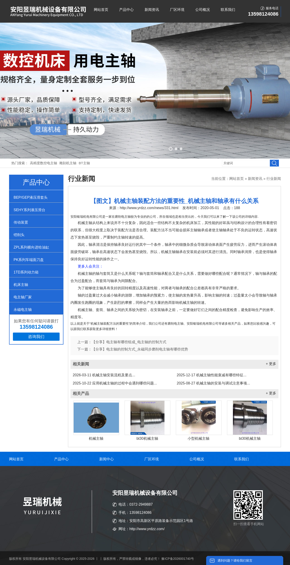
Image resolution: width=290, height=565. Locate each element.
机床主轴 (21, 285)
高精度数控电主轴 (43, 163)
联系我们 (228, 10)
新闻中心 (106, 459)
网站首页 (101, 10)
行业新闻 (273, 179)
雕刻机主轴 (67, 163)
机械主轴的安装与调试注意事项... (213, 383)
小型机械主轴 (198, 438)
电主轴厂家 (23, 297)
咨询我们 (36, 336)
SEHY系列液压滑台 (29, 210)
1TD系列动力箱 (26, 272)
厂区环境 (177, 10)
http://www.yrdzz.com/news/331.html (149, 208)
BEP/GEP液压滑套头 (31, 197)
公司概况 (202, 10)
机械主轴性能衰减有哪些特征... (211, 375)
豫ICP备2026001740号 (177, 558)
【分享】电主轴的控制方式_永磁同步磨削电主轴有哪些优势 (140, 349)
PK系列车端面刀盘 (29, 260)
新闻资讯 (152, 10)
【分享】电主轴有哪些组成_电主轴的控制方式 (129, 342)
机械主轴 (96, 438)
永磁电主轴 (23, 309)
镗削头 (19, 235)
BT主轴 (84, 163)
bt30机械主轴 (147, 438)
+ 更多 (271, 364)
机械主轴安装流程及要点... (104, 375)
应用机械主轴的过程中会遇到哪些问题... (115, 383)
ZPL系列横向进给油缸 (31, 247)
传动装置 (21, 222)
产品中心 (126, 10)
